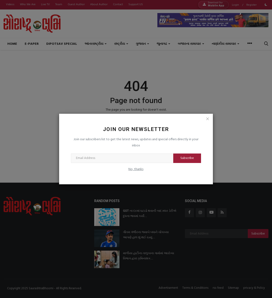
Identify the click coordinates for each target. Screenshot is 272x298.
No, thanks (135, 169)
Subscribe (187, 158)
